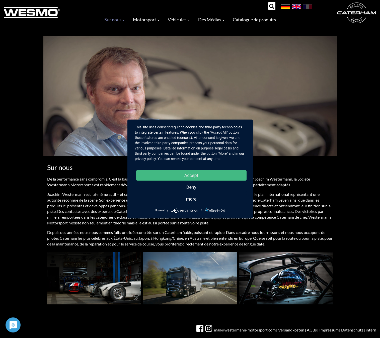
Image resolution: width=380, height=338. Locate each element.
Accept (191, 175)
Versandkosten (291, 329)
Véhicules (179, 19)
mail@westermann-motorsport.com (245, 329)
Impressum (329, 329)
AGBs (312, 329)
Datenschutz (352, 329)
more (191, 199)
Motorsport (146, 19)
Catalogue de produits (254, 19)
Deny (191, 187)
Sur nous (114, 19)
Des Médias (211, 19)
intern (371, 329)
